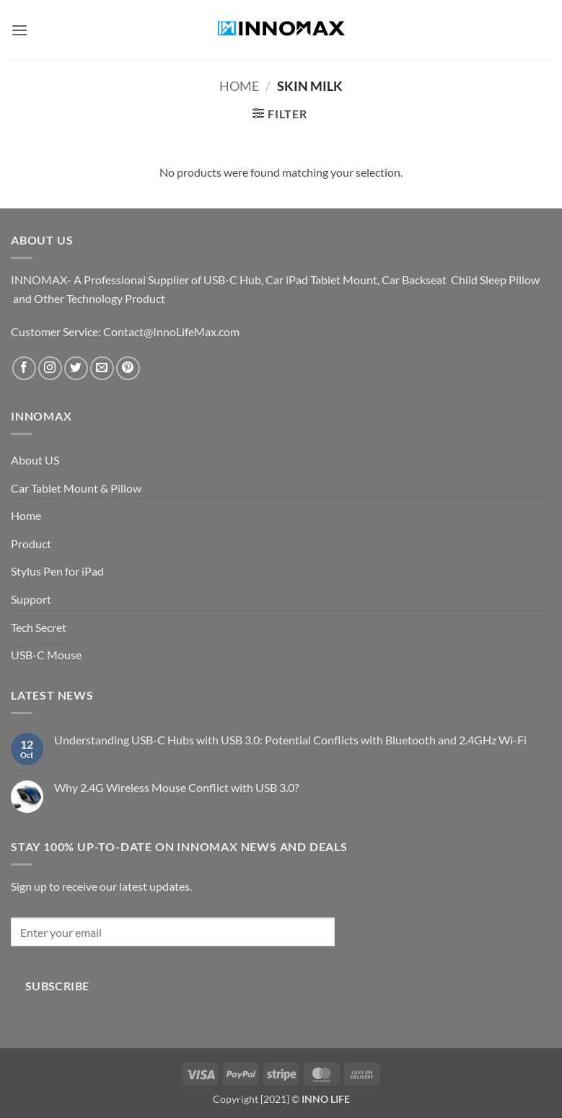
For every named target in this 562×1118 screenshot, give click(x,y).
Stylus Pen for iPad (57, 571)
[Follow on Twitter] (76, 368)
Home (239, 86)
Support (31, 599)
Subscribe (57, 986)
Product (31, 543)
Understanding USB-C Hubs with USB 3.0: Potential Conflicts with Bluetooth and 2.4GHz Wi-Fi (290, 740)
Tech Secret (38, 627)
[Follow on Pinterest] (128, 368)
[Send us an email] (102, 368)
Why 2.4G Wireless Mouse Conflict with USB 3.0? (176, 787)
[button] (19, 30)
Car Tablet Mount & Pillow (76, 488)
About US (35, 460)
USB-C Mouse (46, 654)
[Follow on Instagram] (50, 368)
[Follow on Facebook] (24, 368)
